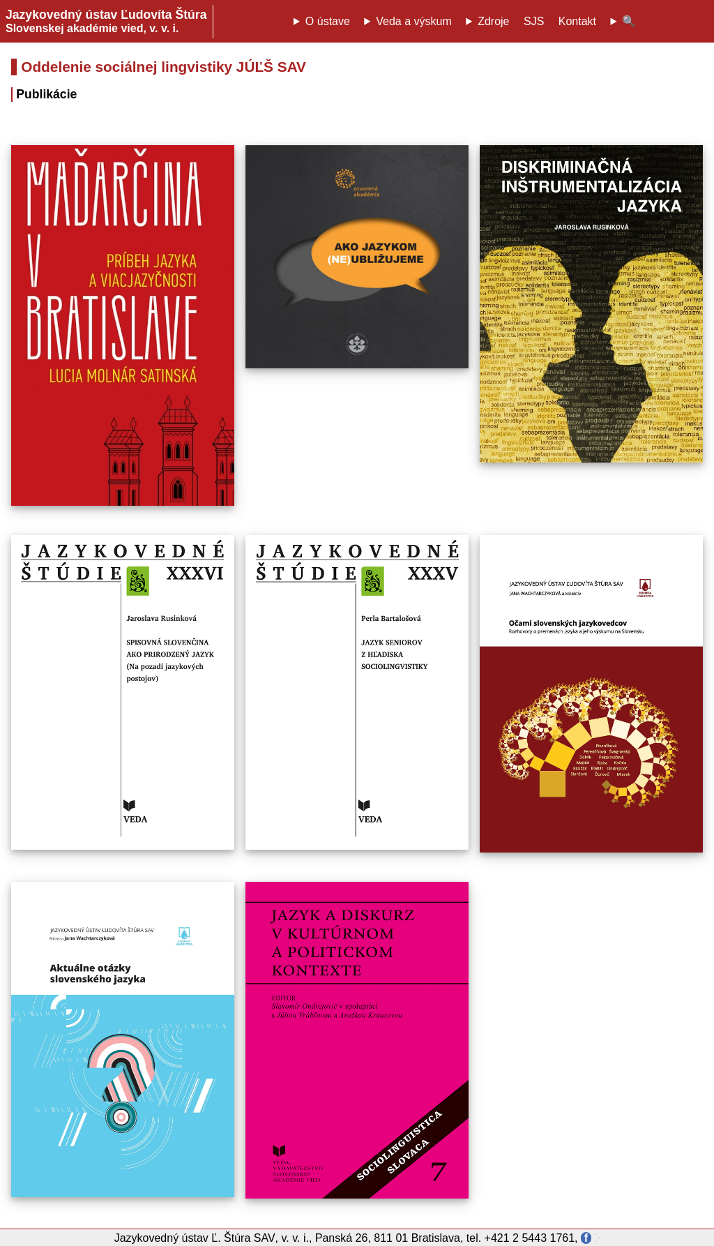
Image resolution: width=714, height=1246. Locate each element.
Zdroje (493, 21)
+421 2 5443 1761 (530, 1238)
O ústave (327, 21)
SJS (534, 21)
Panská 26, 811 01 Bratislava (387, 1238)
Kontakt (577, 21)
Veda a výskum (414, 21)
